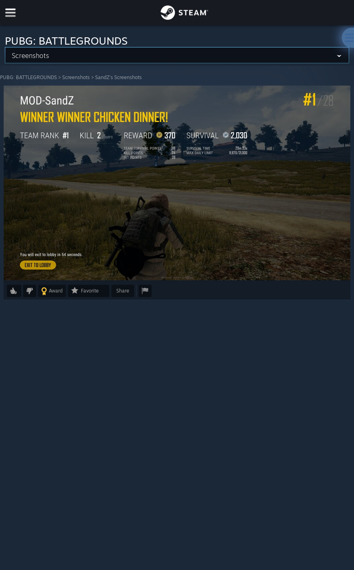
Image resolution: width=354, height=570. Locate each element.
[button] (14, 291)
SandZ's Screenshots (118, 77)
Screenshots (76, 77)
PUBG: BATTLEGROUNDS (28, 77)
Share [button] (122, 291)
